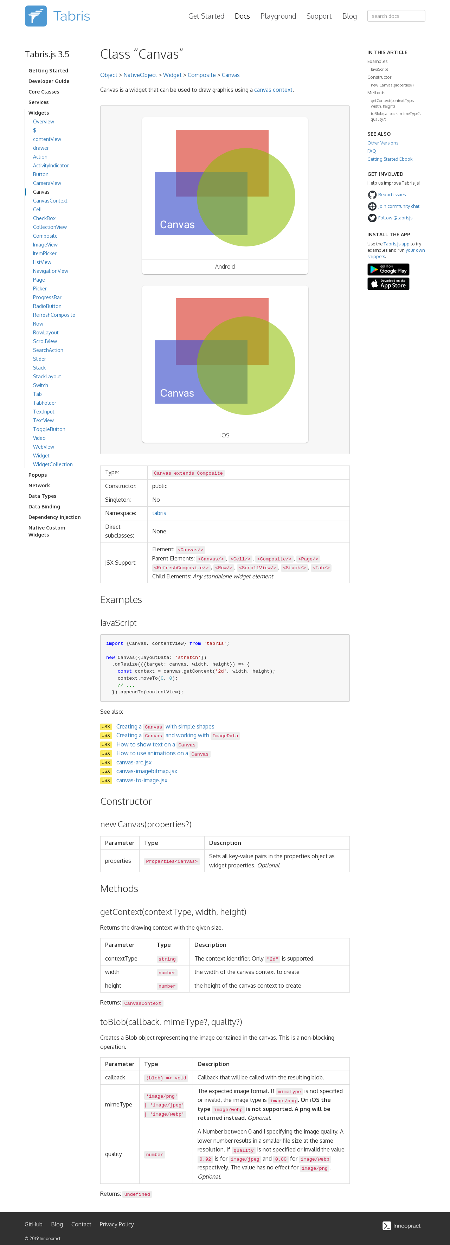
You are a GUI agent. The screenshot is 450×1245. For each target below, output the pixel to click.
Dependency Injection (54, 517)
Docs (242, 15)
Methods (376, 92)
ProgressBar (47, 297)
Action (40, 157)
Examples (377, 61)
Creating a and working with (178, 735)
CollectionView (50, 227)
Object (108, 74)
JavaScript (379, 69)
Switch (40, 385)
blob (155, 1078)
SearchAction (48, 350)
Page (39, 280)
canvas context (273, 89)
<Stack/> (294, 568)
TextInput (43, 412)
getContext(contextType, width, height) (392, 103)
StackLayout (47, 376)
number (167, 972)
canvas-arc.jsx (134, 762)
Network (39, 485)
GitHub (34, 1224)
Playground (278, 15)
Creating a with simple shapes (165, 726)
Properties (160, 861)
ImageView (45, 245)
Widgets (38, 113)
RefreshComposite (54, 315)
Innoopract (50, 1238)
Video (39, 438)
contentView (47, 139)
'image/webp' (167, 1114)
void (180, 1078)
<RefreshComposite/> (181, 568)
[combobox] (396, 16)
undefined (137, 1194)
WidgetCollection (53, 464)
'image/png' (162, 1096)
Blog (349, 15)
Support (319, 15)
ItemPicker (45, 253)
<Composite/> (274, 559)
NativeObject (140, 74)
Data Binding (44, 506)
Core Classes (43, 92)
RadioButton (47, 306)
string (167, 959)
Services (38, 102)
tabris (159, 512)
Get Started (206, 15)
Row (38, 324)
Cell (37, 209)
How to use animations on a (163, 753)
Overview (43, 121)
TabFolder (44, 403)
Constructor (379, 77)
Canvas (41, 192)
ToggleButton (49, 429)
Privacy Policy (117, 1224)
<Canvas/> (190, 550)
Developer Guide (48, 81)
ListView (42, 262)
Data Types (42, 496)
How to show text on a (157, 744)
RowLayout (46, 332)
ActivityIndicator (51, 165)
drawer (41, 148)
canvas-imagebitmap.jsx (146, 771)
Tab (37, 394)
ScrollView (45, 341)
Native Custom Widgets (46, 531)
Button (41, 174)
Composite (45, 236)
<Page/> (308, 559)
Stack (39, 368)
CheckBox (44, 218)
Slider (39, 359)
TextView (43, 420)
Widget (41, 455)
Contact (81, 1224)
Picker (40, 288)
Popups (37, 475)
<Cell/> (241, 559)
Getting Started (48, 70)
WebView (43, 447)
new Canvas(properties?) (392, 85)
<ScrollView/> (257, 568)
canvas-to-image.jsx (141, 780)
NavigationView (50, 271)
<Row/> (223, 568)
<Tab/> (321, 568)
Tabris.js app (397, 243)
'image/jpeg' (167, 1105)
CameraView (47, 183)
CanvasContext (50, 201)
